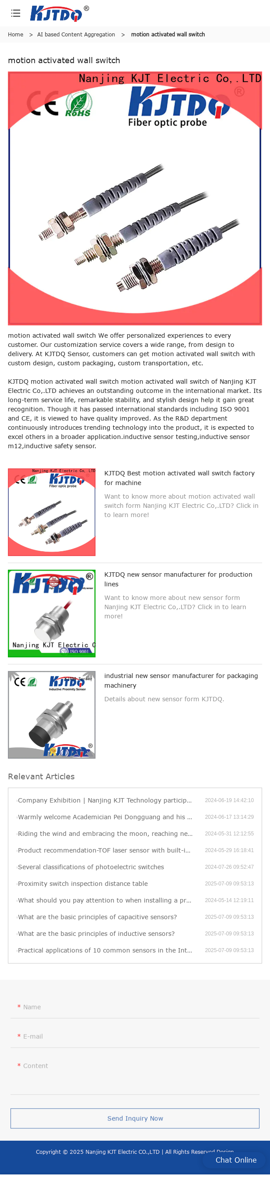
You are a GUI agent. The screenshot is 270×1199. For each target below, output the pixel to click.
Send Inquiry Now (135, 1120)
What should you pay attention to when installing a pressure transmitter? (111, 900)
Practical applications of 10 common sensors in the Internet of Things (111, 950)
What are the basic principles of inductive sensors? (96, 933)
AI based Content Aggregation (76, 34)
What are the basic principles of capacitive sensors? (97, 917)
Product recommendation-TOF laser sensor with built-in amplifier (111, 850)
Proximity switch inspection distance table (83, 883)
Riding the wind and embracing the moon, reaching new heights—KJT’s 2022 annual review (111, 833)
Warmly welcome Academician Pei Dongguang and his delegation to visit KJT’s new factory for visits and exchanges (111, 817)
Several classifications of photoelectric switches (91, 867)
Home (15, 34)
